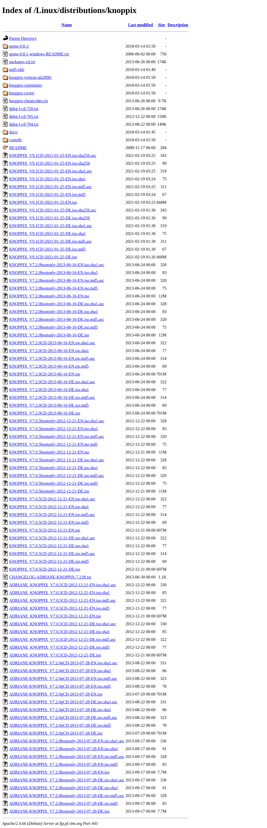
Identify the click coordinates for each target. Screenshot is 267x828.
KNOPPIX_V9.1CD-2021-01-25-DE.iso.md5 (47, 249)
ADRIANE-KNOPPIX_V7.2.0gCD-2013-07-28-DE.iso (55, 733)
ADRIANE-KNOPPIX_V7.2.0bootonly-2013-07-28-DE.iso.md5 (63, 803)
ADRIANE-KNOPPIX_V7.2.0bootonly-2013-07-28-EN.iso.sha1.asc (66, 741)
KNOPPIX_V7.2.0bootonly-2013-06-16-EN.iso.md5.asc (56, 280)
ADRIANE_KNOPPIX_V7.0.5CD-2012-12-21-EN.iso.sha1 (59, 592)
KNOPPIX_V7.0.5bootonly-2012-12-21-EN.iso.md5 (53, 444)
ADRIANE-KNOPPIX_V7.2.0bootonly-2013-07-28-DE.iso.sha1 (63, 788)
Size (161, 25)
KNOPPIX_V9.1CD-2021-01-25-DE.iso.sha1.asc (50, 226)
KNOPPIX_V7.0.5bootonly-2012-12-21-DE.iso (49, 491)
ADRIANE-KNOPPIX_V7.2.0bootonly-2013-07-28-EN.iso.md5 (63, 764)
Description (178, 25)
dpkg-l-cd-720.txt (23, 108)
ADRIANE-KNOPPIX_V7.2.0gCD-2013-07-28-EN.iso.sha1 (60, 670)
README (18, 147)
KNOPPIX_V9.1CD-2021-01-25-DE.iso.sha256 (49, 218)
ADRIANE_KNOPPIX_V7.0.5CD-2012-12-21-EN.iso (55, 616)
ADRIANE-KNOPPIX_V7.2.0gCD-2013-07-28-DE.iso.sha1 (60, 710)
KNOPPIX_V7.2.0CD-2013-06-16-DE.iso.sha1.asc (52, 382)
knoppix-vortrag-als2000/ (30, 77)
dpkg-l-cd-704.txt (23, 124)
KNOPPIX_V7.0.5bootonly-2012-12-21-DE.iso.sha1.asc (56, 460)
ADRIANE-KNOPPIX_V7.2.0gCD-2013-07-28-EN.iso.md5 (60, 686)
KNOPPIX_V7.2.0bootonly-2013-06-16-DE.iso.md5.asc (56, 319)
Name (67, 25)
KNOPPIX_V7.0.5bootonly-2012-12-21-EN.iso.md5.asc (56, 436)
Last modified (140, 25)
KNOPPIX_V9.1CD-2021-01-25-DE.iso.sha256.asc (52, 210)
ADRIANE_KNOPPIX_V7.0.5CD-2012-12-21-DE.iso (55, 655)
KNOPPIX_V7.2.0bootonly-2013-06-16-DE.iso (49, 335)
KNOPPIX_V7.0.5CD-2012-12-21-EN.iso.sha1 (49, 507)
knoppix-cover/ (22, 93)
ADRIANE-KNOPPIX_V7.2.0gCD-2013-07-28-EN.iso (55, 694)
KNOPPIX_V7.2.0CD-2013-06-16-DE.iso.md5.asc (52, 397)
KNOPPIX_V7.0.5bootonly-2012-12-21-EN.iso (49, 452)
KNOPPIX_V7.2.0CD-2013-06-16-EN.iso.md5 (49, 366)
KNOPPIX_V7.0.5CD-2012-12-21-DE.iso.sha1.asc (52, 538)
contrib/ (15, 140)
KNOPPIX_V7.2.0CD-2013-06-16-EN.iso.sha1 (49, 350)
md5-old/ (17, 69)
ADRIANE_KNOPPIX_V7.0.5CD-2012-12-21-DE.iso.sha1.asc (62, 624)
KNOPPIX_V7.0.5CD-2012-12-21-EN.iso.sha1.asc (52, 499)
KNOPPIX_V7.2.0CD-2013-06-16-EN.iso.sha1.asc (52, 343)
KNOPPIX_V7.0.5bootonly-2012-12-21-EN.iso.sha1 (53, 428)
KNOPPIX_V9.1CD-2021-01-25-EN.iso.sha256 (49, 163)
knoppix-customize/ (25, 85)
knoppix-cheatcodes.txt (28, 101)
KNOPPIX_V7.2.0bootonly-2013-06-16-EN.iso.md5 (53, 288)
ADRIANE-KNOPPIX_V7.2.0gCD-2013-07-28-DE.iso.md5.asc (63, 717)
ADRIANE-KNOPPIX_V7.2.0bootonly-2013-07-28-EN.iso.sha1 (63, 749)
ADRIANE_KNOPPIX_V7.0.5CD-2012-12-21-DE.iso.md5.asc (62, 639)
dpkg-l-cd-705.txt (23, 116)
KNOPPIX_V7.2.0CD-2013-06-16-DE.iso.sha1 (49, 389)
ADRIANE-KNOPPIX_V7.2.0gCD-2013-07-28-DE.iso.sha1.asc (63, 702)
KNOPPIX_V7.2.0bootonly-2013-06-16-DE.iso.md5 (53, 327)
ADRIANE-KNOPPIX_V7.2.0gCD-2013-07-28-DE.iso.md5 (60, 725)
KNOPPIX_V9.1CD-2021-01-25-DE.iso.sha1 (47, 233)
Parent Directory (23, 38)
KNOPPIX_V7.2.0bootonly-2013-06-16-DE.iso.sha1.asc (56, 304)
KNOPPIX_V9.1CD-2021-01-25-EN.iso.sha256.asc (52, 155)
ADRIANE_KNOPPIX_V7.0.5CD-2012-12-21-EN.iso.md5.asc (62, 600)
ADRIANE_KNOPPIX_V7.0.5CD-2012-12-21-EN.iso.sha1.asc (62, 585)
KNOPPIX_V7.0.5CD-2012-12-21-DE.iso (44, 569)
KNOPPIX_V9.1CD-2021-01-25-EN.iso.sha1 (47, 179)
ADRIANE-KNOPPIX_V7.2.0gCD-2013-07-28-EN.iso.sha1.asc (63, 663)
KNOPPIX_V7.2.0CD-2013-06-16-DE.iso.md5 (49, 405)
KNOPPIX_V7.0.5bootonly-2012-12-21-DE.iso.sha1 (53, 468)
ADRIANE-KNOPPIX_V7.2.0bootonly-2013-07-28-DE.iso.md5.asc (66, 795)
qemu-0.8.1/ (19, 46)
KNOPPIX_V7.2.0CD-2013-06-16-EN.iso (44, 374)
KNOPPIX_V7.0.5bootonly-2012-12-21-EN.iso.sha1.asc (56, 421)
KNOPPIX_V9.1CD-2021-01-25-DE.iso (43, 257)
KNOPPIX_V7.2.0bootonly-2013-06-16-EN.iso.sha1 (53, 272)
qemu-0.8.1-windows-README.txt (39, 54)
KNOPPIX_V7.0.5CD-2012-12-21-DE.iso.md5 (49, 561)
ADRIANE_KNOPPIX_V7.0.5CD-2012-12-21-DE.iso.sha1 (59, 631)
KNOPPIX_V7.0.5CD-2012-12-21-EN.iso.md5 (49, 522)
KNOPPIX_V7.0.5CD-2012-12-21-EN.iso (44, 530)
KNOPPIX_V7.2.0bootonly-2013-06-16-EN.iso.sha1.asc (56, 265)
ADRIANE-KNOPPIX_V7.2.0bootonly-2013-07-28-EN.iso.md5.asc (66, 756)
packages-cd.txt (22, 62)
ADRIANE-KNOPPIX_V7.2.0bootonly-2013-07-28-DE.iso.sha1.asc (66, 780)
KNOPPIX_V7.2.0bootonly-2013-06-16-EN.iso (49, 296)
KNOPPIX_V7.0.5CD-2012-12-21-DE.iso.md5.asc (52, 553)
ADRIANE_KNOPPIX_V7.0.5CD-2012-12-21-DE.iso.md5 (59, 647)
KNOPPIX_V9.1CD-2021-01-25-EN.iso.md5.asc (50, 186)
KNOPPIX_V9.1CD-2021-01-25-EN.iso (43, 202)
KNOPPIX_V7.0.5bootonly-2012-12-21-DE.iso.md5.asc (56, 475)
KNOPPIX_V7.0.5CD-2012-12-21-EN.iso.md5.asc (52, 514)
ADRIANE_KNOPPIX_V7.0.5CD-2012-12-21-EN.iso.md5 (59, 608)
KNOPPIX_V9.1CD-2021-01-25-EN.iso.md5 (47, 194)
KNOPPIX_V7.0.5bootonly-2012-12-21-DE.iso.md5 (53, 483)
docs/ (13, 132)
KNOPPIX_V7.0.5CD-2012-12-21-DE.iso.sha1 (49, 546)
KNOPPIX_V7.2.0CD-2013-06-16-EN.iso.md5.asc (52, 358)
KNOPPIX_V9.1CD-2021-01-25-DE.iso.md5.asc (50, 241)
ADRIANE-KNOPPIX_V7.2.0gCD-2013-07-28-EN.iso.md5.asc (63, 678)
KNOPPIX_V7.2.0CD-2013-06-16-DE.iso (44, 413)
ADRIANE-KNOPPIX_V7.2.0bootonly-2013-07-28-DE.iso (59, 811)
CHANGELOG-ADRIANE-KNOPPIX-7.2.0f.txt (50, 577)
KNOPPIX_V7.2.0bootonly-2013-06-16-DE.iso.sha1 (53, 311)
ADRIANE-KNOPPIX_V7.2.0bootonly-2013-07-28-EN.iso (59, 772)
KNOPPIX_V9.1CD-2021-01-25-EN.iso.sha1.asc (50, 171)
